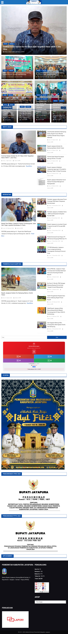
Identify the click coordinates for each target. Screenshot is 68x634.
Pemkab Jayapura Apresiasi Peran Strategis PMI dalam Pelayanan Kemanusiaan (57, 201)
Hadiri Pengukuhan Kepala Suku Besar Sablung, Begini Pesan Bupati (56, 297)
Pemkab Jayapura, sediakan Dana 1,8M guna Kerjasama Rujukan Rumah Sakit (56, 213)
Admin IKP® (20, 52)
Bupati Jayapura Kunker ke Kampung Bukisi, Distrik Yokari (55, 147)
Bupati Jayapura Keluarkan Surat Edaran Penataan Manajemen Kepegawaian (56, 181)
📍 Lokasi (34, 366)
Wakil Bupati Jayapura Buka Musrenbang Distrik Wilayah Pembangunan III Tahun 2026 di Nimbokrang (56, 311)
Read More (29, 166)
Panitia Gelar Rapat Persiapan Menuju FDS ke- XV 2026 (25, 111)
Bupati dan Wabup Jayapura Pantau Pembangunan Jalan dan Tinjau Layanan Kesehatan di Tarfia (18, 224)
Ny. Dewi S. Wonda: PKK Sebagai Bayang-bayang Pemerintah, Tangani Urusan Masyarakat (56, 285)
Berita (5, 43)
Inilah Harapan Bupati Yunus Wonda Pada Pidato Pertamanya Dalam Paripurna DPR (50, 73)
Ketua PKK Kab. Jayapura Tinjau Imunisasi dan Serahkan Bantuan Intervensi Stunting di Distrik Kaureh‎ (56, 271)
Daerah (11, 70)
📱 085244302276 (34, 365)
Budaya (11, 43)
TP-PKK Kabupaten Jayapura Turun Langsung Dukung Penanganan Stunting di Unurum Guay (56, 250)
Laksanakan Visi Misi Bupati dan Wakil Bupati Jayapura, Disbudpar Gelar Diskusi (41, 106)
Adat (5, 95)
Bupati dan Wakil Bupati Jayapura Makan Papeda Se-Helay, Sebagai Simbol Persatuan (17, 98)
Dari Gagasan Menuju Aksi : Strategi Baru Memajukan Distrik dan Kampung (56, 324)
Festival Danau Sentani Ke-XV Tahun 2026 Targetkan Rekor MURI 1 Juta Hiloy (8, 111)
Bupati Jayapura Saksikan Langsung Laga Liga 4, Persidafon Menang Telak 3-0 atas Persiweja (56, 169)
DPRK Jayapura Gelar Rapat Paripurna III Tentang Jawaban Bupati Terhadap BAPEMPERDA (17, 73)
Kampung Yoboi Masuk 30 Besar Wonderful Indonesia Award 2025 (58, 107)
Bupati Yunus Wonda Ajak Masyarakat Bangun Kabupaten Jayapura (49, 98)
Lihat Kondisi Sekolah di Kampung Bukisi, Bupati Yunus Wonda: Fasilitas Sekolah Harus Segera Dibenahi (56, 134)
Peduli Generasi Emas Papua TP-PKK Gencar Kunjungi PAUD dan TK (56, 237)
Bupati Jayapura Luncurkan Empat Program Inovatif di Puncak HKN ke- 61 (57, 226)
